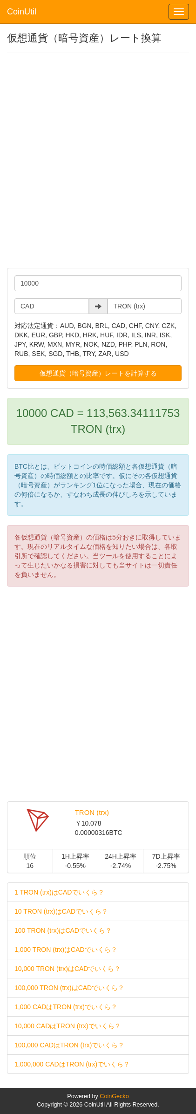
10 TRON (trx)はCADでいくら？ (61, 911)
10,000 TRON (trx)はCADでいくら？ (67, 968)
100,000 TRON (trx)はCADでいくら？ (69, 987)
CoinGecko (114, 1096)
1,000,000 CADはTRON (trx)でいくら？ (72, 1064)
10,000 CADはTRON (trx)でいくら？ (67, 1026)
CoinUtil (21, 11)
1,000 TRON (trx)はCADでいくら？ (65, 949)
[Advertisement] (98, 160)
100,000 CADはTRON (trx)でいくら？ (69, 1045)
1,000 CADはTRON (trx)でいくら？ (65, 1007)
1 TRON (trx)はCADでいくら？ (59, 892)
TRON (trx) (92, 812)
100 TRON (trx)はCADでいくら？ (63, 930)
